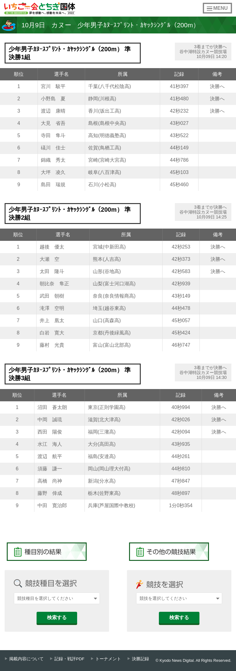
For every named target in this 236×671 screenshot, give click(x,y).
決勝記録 (140, 659)
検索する (57, 617)
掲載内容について (26, 659)
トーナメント (108, 659)
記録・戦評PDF (69, 659)
